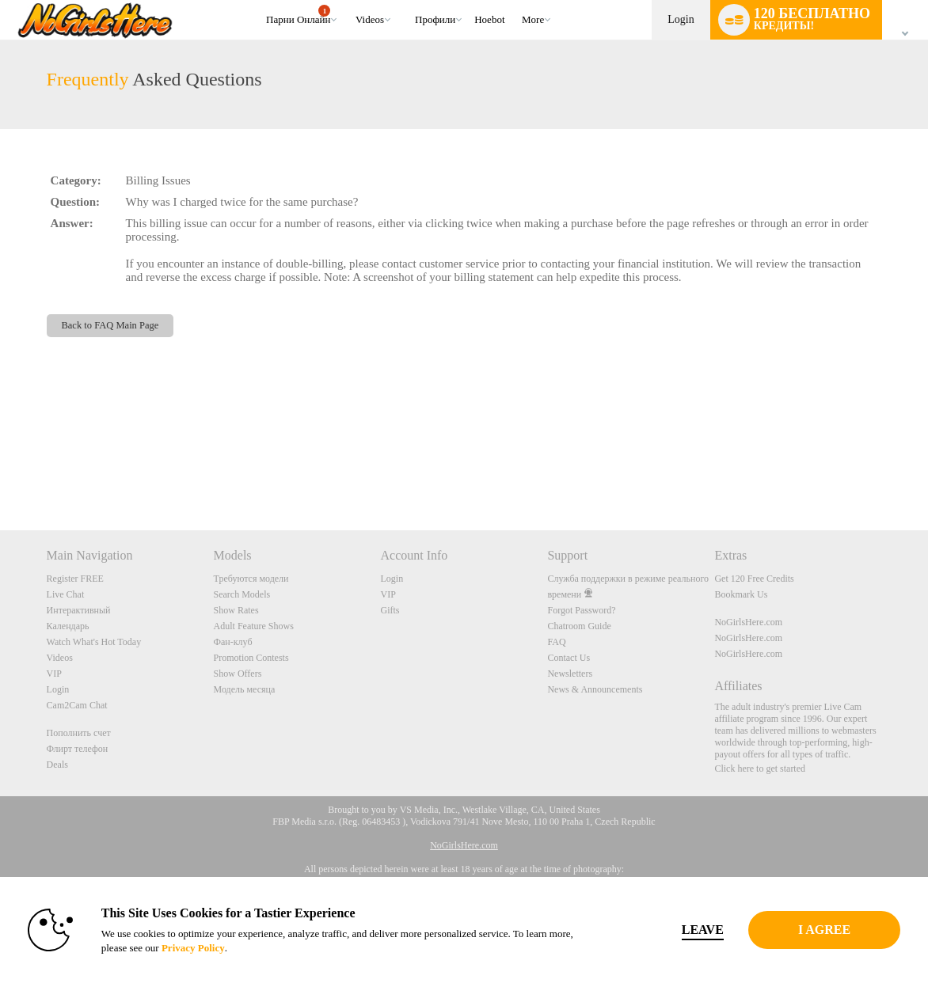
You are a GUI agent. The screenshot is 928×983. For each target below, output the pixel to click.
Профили (435, 19)
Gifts (390, 610)
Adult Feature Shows (254, 626)
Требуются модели (251, 578)
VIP (54, 673)
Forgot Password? (581, 610)
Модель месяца (245, 689)
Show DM (0, 471)
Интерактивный (79, 610)
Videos (370, 19)
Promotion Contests (251, 657)
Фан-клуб (233, 641)
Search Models (242, 594)
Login (680, 19)
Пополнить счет (79, 732)
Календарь (68, 626)
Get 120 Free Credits (753, 578)
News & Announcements (594, 689)
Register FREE (75, 578)
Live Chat (66, 594)
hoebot (489, 19)
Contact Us (568, 657)
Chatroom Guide (578, 626)
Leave (680, 929)
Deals (57, 764)
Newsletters (569, 673)
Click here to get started (759, 768)
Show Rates (236, 610)
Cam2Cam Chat (77, 705)
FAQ (556, 641)
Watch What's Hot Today (94, 641)
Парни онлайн (298, 15)
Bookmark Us (740, 594)
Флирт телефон (77, 748)
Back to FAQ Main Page (109, 325)
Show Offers (238, 673)
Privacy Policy (207, 948)
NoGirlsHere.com (748, 622)
